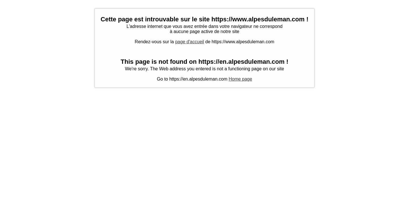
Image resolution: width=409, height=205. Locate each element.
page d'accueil (189, 41)
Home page (240, 79)
